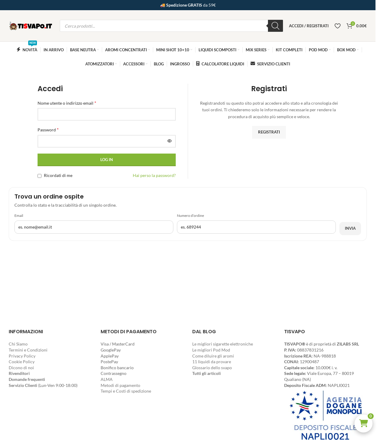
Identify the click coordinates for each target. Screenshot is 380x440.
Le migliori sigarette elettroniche (222, 343)
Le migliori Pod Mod (211, 349)
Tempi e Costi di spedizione (126, 391)
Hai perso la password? (154, 175)
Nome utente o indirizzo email (67, 103)
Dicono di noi (21, 367)
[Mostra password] (169, 141)
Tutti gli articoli (206, 373)
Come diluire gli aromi (213, 355)
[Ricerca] (275, 26)
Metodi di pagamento (120, 385)
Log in (106, 159)
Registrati (269, 132)
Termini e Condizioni (28, 349)
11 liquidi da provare (211, 361)
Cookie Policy (22, 361)
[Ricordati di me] (39, 176)
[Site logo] (31, 25)
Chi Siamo (18, 343)
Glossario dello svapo (212, 367)
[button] (363, 424)
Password (48, 129)
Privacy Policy (22, 355)
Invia (350, 228)
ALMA (107, 379)
